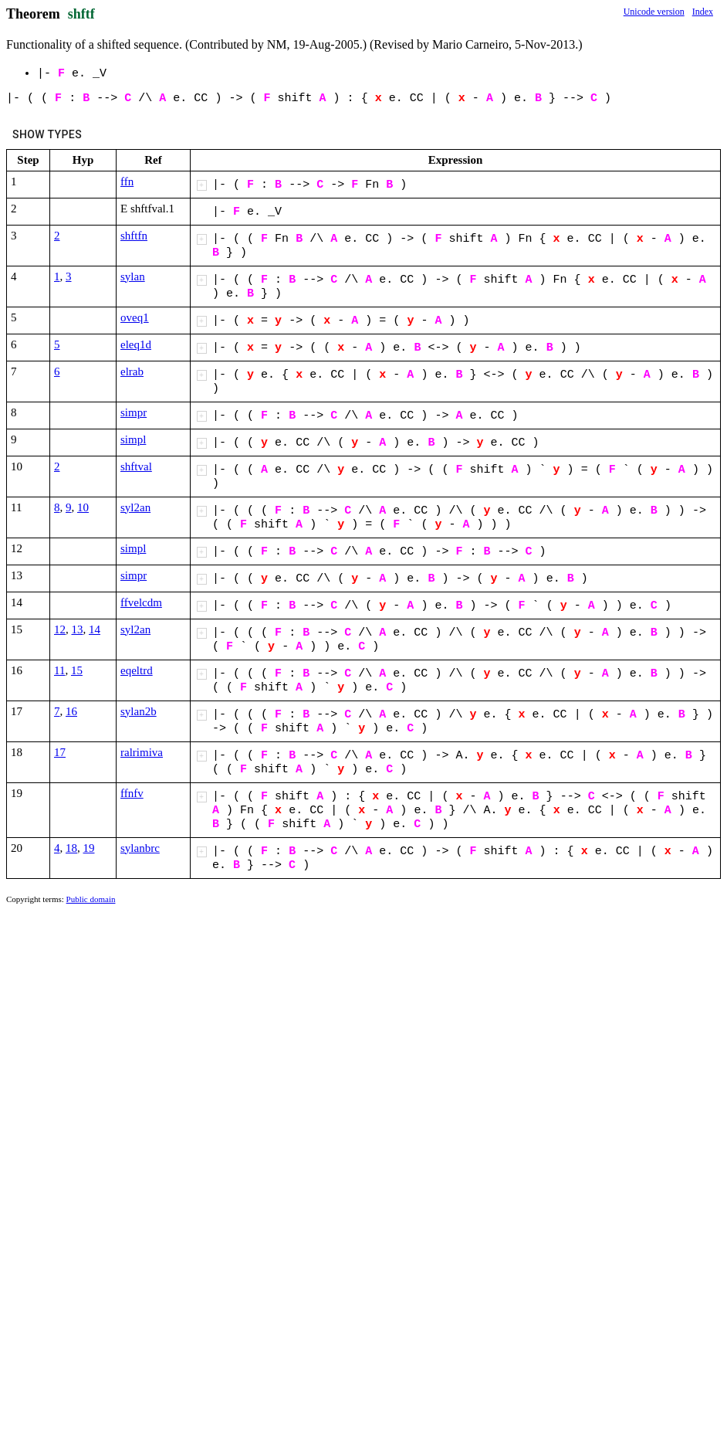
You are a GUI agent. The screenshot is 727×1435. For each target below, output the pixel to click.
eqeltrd (136, 670)
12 (60, 629)
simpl (133, 439)
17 (60, 752)
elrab (132, 371)
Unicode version (654, 11)
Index (702, 11)
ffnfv (132, 793)
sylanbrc (140, 848)
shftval (136, 466)
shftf (81, 14)
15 (77, 670)
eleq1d (135, 344)
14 (94, 629)
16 (71, 711)
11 (59, 670)
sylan (132, 276)
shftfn (133, 235)
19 (89, 848)
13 (77, 629)
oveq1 (134, 317)
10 (83, 507)
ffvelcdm (141, 602)
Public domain (91, 899)
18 (71, 848)
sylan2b (138, 711)
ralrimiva (141, 752)
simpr (133, 412)
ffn (127, 181)
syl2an (135, 507)
